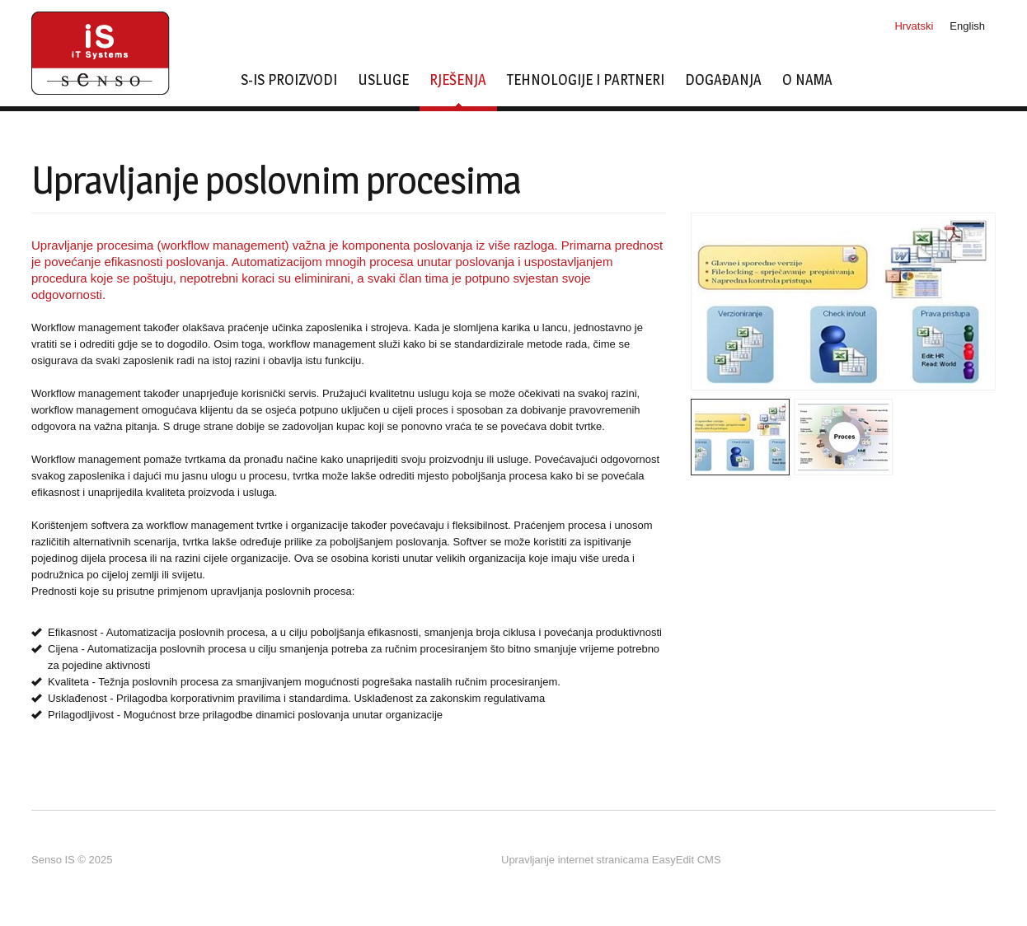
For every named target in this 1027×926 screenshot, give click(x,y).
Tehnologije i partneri (585, 80)
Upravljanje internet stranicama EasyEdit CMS (611, 860)
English (967, 26)
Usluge (383, 80)
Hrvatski (913, 26)
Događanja (723, 80)
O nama (807, 80)
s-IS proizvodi (289, 80)
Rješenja (457, 89)
